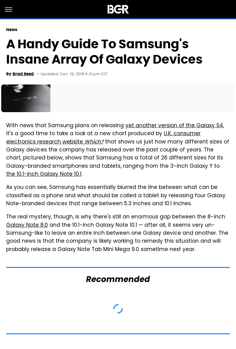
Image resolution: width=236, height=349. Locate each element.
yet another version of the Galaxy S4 (174, 126)
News (11, 29)
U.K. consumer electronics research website (103, 138)
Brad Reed (23, 73)
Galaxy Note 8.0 (27, 225)
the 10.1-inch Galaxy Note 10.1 (43, 174)
